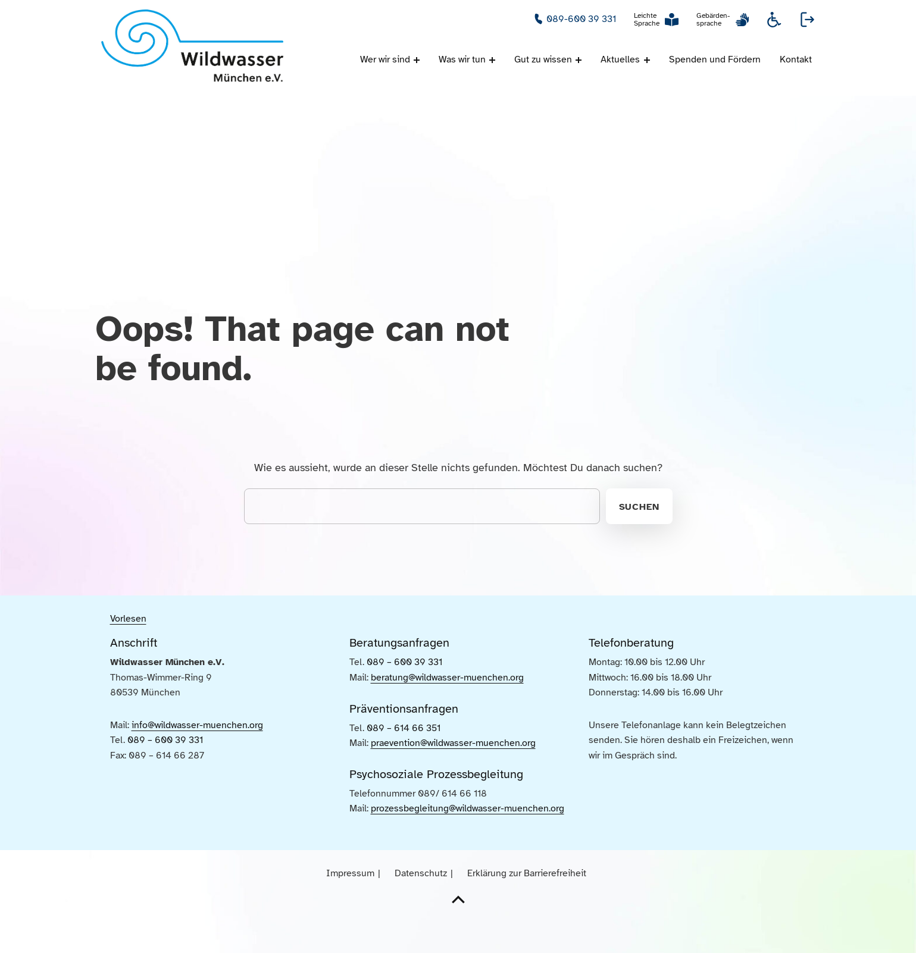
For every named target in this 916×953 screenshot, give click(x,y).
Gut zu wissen (543, 59)
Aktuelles (620, 59)
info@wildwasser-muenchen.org (197, 757)
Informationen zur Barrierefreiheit (774, 19)
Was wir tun (462, 59)
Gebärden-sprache (713, 19)
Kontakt (796, 59)
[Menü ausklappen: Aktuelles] (647, 60)
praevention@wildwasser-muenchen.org (453, 774)
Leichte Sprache (646, 19)
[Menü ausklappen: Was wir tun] (492, 60)
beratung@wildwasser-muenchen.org (447, 708)
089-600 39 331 (581, 19)
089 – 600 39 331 (165, 772)
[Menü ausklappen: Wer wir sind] (417, 60)
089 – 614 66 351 (403, 759)
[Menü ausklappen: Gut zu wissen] (579, 60)
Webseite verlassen (807, 19)
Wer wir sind (385, 59)
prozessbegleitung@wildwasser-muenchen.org (467, 840)
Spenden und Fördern (715, 59)
